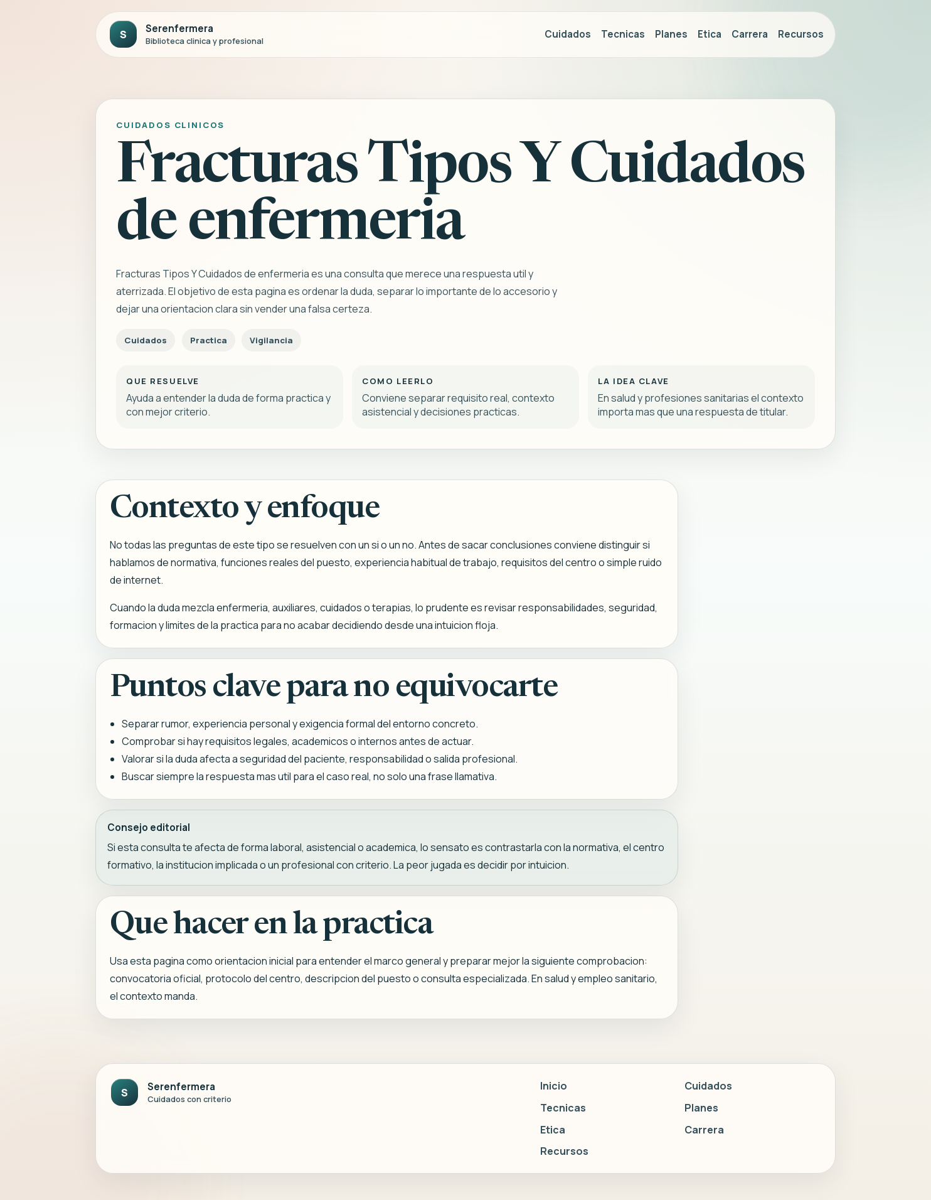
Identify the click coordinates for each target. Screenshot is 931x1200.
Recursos (801, 34)
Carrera (750, 34)
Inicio (553, 1086)
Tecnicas (623, 34)
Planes (671, 34)
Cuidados (568, 34)
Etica (709, 34)
